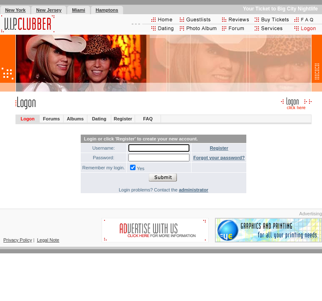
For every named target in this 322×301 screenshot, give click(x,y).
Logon (27, 118)
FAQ (148, 118)
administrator (193, 189)
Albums (75, 118)
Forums (51, 118)
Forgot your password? (219, 157)
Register (123, 118)
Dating (99, 118)
